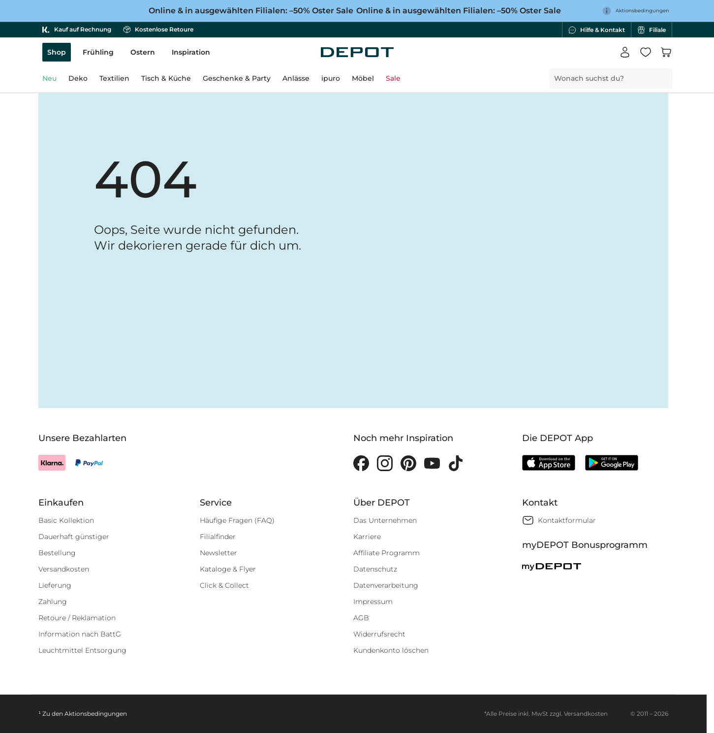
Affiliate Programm (386, 552)
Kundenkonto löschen (391, 650)
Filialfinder (218, 536)
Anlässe (296, 78)
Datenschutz (375, 569)
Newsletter (218, 552)
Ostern (142, 52)
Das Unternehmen (385, 520)
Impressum (373, 601)
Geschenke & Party (237, 78)
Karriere (367, 536)
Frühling (98, 52)
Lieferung (54, 585)
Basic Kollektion (66, 520)
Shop (56, 52)
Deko (78, 78)
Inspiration (191, 52)
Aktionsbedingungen (95, 713)
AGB (361, 617)
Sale (393, 78)
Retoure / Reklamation (77, 617)
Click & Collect (224, 585)
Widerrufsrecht (379, 634)
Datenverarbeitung (385, 585)
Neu (49, 78)
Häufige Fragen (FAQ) (237, 520)
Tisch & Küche (166, 78)
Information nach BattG (79, 634)
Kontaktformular (567, 520)
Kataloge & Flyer (228, 569)
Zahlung (52, 601)
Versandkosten (63, 569)
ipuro (330, 78)
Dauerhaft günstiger (73, 536)
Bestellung (57, 552)
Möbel (363, 78)
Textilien (114, 78)
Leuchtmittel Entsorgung (82, 650)
